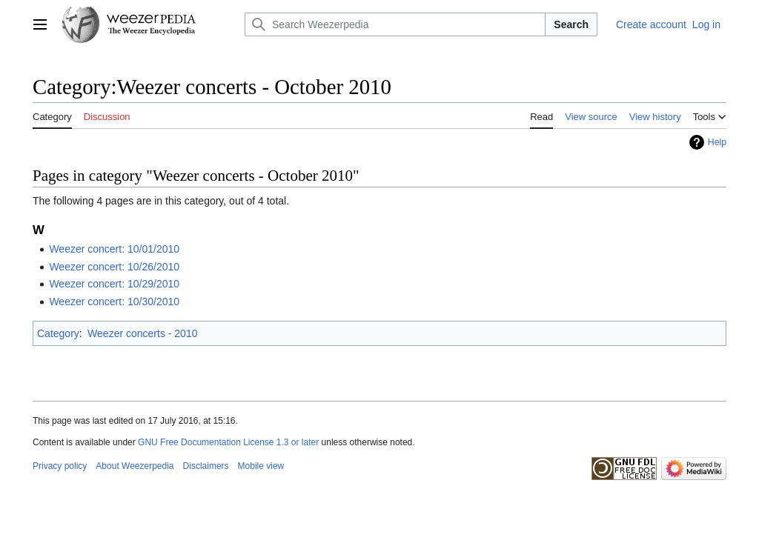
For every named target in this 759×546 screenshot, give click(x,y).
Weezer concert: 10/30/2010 (114, 301)
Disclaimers (206, 466)
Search (571, 24)
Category (58, 333)
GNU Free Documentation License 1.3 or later (228, 442)
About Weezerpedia (134, 466)
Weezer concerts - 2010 (142, 333)
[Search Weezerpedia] (395, 24)
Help (717, 142)
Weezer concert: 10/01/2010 (114, 249)
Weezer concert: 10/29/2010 (114, 284)
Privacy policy (60, 466)
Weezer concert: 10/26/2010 (114, 267)
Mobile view (261, 466)
